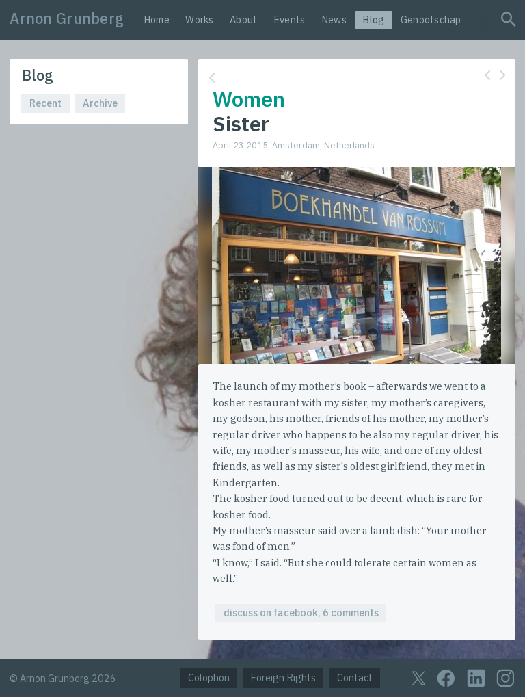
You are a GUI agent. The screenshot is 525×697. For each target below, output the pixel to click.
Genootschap (431, 19)
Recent (45, 102)
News (334, 19)
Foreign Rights (283, 677)
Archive (100, 102)
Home (157, 19)
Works (199, 19)
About (243, 19)
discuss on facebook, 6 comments (301, 612)
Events (289, 19)
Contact (355, 677)
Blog (373, 19)
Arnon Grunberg (67, 18)
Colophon (209, 677)
